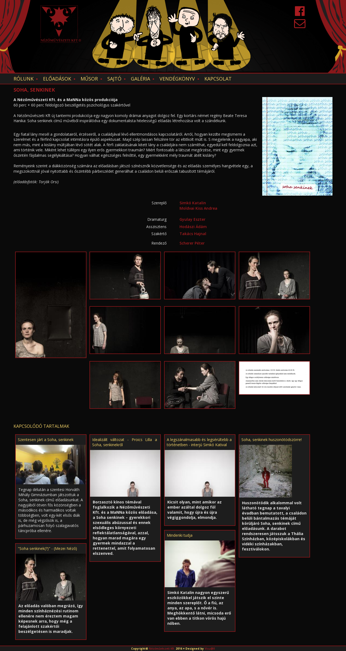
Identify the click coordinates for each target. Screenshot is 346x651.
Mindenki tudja (179, 535)
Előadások (57, 78)
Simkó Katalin (192, 202)
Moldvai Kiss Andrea (198, 208)
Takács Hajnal (192, 233)
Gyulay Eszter (192, 219)
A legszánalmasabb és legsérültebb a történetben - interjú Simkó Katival (199, 442)
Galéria (140, 78)
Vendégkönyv (177, 78)
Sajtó (114, 78)
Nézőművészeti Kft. (162, 648)
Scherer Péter (192, 243)
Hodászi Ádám (193, 226)
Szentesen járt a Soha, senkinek (46, 439)
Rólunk (24, 78)
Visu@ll (210, 648)
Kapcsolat (218, 78)
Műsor (89, 78)
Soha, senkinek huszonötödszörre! (271, 439)
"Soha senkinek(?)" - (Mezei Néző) (47, 548)
